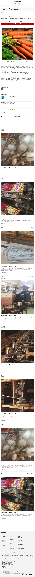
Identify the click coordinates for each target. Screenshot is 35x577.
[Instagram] (5, 567)
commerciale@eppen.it (8, 563)
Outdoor (12, 539)
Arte (2, 537)
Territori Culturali (20, 537)
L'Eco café (20, 539)
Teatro (3, 546)
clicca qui (11, 564)
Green (11, 547)
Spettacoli (3, 545)
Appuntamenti (12, 548)
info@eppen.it (8, 561)
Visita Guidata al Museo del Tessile (8, 167)
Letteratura (4, 542)
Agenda (20, 546)
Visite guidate (3, 174)
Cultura (3, 536)
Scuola (11, 542)
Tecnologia (12, 544)
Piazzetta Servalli (4, 112)
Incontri (3, 541)
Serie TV (3, 540)
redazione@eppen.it (8, 562)
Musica (3, 544)
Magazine (20, 544)
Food (2, 12)
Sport (11, 543)
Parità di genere (20, 541)
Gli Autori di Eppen (21, 549)
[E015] (8, 567)
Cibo (11, 536)
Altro (11, 549)
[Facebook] (2, 89)
